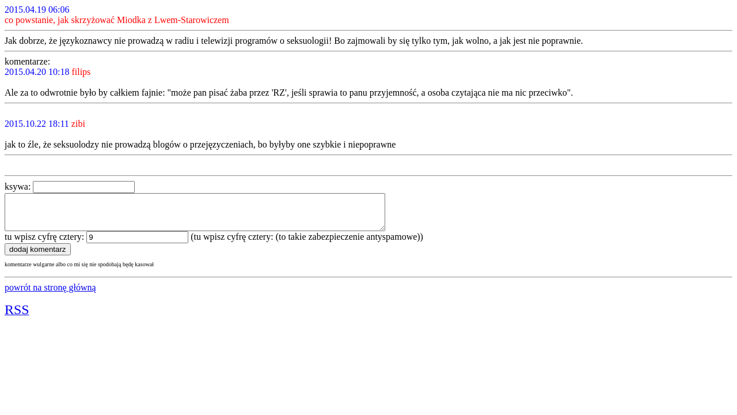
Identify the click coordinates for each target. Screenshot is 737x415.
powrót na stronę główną (50, 294)
